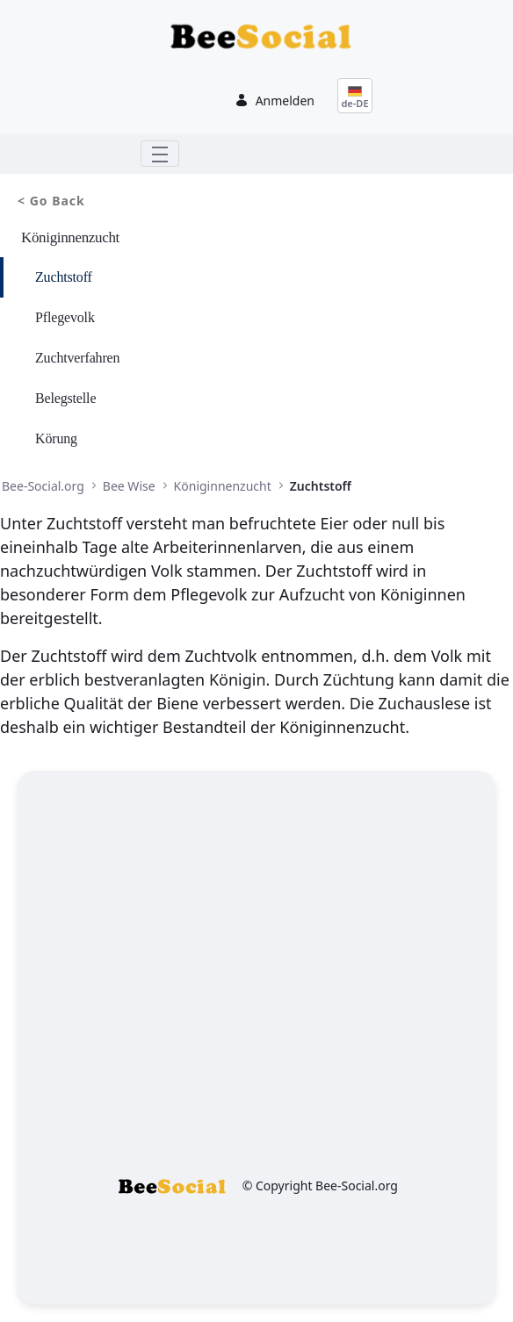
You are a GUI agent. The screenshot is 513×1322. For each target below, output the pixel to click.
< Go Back (51, 200)
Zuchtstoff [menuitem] (63, 276)
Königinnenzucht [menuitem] (70, 237)
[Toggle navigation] (160, 153)
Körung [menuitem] (56, 438)
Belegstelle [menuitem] (65, 398)
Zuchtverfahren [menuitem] (77, 357)
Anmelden (274, 100)
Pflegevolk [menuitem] (65, 317)
